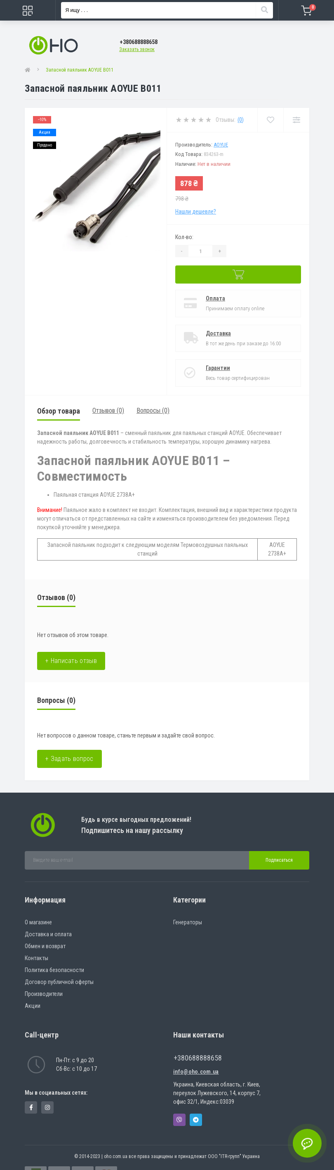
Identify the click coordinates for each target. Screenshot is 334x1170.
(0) (241, 119)
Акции (32, 1006)
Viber (179, 1120)
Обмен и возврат (45, 946)
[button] (138, 42)
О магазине (38, 922)
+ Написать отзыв (71, 661)
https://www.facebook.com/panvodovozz (31, 1107)
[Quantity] (200, 251)
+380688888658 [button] (198, 1058)
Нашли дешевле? (195, 211)
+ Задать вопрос (69, 759)
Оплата (215, 298)
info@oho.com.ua (196, 1071)
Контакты (36, 958)
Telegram (196, 1120)
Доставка (218, 333)
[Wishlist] (270, 120)
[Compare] (296, 120)
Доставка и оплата (48, 934)
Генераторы (187, 922)
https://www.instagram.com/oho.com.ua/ (47, 1107)
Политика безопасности (54, 970)
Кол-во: (184, 237)
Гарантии (218, 368)
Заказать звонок (137, 49)
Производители (44, 994)
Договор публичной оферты (59, 982)
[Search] (264, 10)
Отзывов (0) (108, 410)
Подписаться (279, 860)
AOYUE (221, 145)
